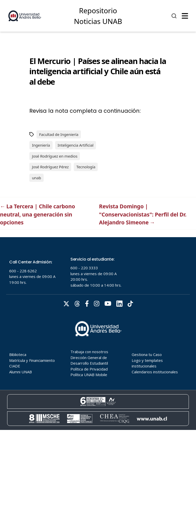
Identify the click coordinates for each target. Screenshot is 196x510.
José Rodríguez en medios (54, 156)
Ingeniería (41, 145)
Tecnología (85, 166)
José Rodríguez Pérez (50, 166)
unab (36, 177)
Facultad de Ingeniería (58, 134)
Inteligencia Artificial (75, 145)
